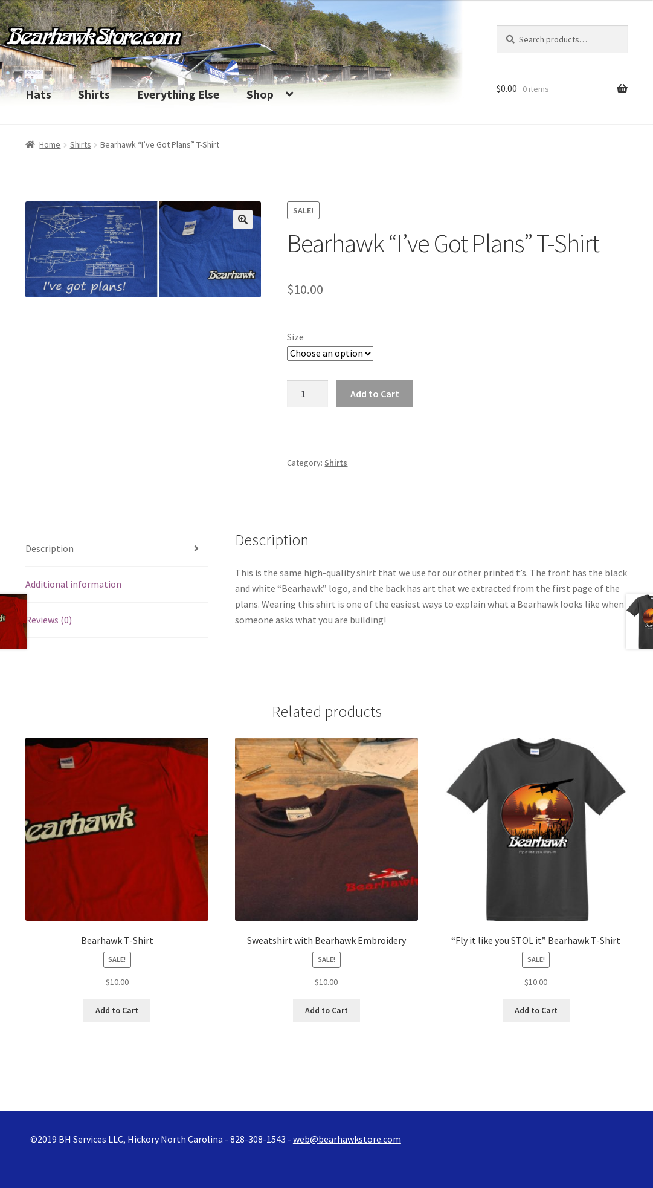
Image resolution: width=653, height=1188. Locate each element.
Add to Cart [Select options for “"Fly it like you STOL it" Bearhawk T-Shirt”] (536, 1010)
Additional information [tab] (73, 584)
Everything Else (178, 94)
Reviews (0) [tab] (48, 620)
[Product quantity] (307, 394)
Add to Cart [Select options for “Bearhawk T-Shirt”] (116, 1010)
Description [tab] (49, 548)
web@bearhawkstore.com (347, 1139)
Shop (260, 94)
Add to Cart (374, 394)
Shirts (94, 94)
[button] (243, 219)
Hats (38, 94)
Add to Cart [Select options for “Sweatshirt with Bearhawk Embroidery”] (326, 1010)
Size (295, 337)
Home (49, 144)
